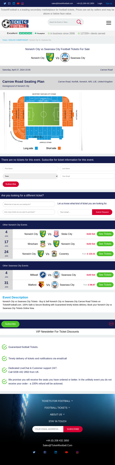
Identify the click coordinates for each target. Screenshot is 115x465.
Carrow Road (106, 70)
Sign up (109, 3)
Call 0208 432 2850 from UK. (23, 372)
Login (100, 3)
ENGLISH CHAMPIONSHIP (18, 40)
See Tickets (105, 234)
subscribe (73, 429)
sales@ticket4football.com (62, 3)
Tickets (4, 40)
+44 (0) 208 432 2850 (85, 3)
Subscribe (10, 324)
